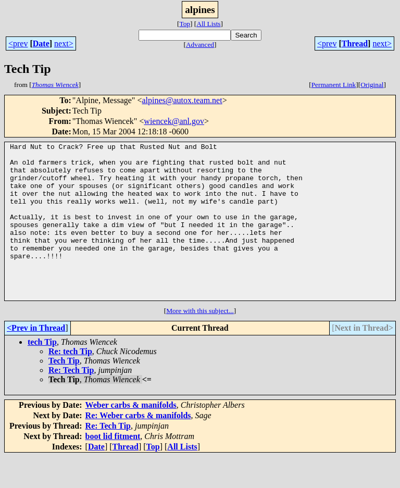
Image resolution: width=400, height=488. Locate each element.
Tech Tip (64, 391)
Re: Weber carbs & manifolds (138, 446)
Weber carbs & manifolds (131, 436)
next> (63, 43)
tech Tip (42, 373)
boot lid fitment (113, 467)
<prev (18, 43)
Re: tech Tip (70, 382)
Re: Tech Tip (71, 401)
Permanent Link (333, 85)
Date (41, 43)
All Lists (208, 24)
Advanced (200, 44)
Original (371, 85)
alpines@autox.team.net (182, 100)
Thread (355, 43)
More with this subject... (200, 342)
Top (184, 24)
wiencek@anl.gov (174, 121)
